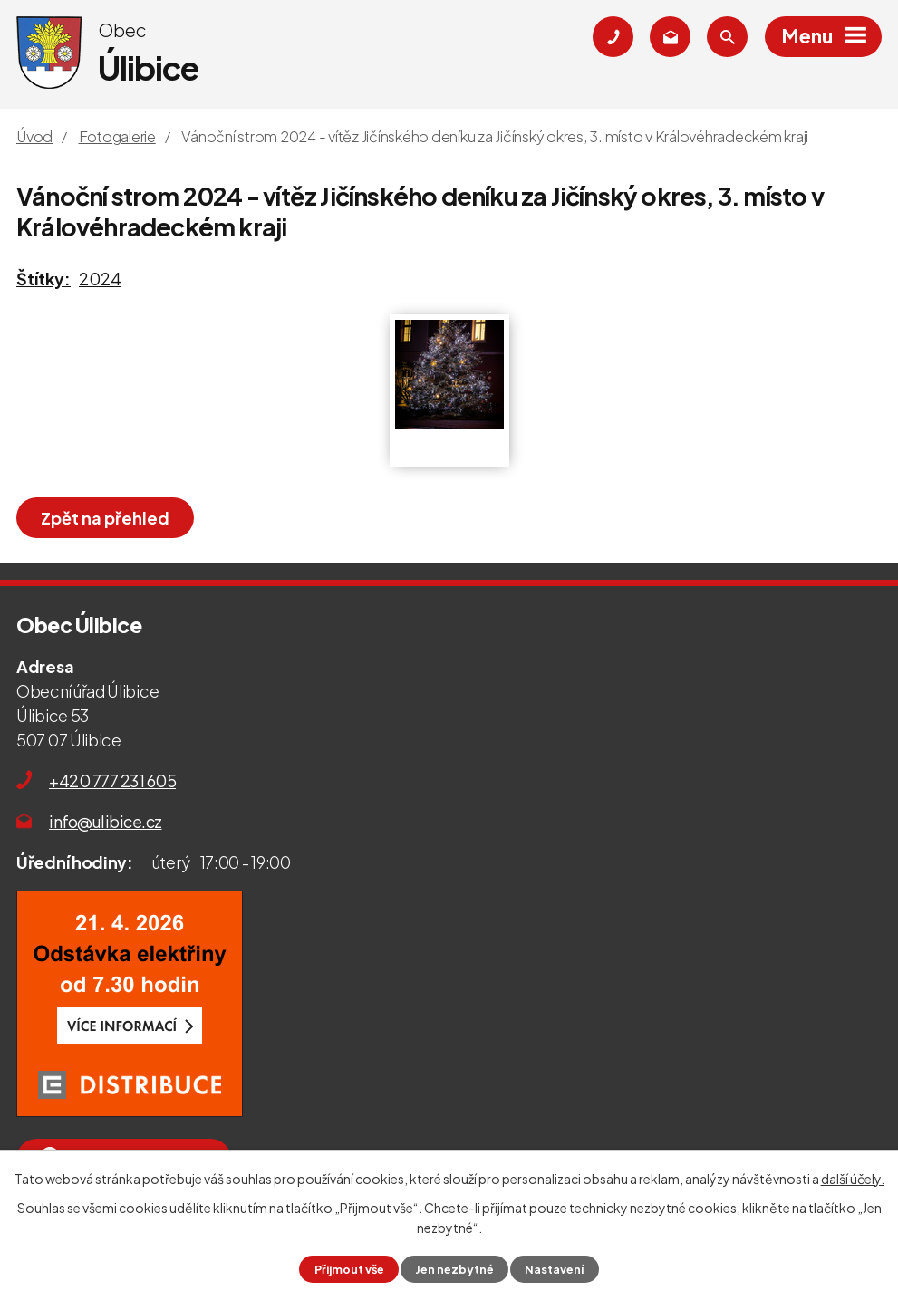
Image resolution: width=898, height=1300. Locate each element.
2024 (100, 278)
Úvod (34, 136)
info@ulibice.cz (105, 821)
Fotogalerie (117, 136)
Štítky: (43, 278)
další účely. (852, 1178)
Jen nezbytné (454, 1269)
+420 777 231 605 (112, 780)
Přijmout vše (349, 1269)
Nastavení (554, 1269)
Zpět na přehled (105, 517)
